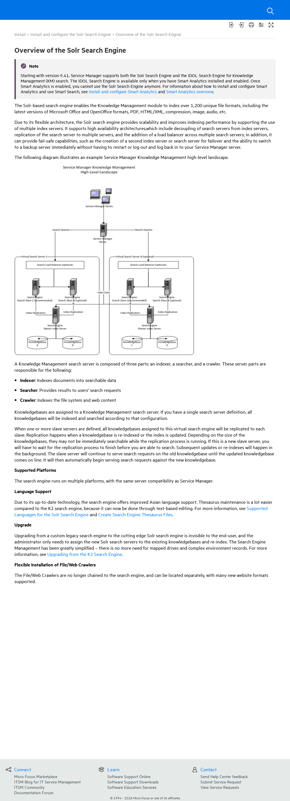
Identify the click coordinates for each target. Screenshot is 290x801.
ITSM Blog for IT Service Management (47, 781)
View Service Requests (220, 787)
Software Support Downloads (133, 781)
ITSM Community (29, 787)
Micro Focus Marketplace (35, 776)
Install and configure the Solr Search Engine (71, 34)
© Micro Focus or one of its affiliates (145, 797)
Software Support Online (128, 776)
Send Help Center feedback (224, 776)
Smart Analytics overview (189, 91)
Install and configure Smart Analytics (123, 91)
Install (20, 34)
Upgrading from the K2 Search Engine (84, 554)
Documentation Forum (33, 792)
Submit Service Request (221, 781)
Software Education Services (131, 787)
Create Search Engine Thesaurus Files (135, 514)
